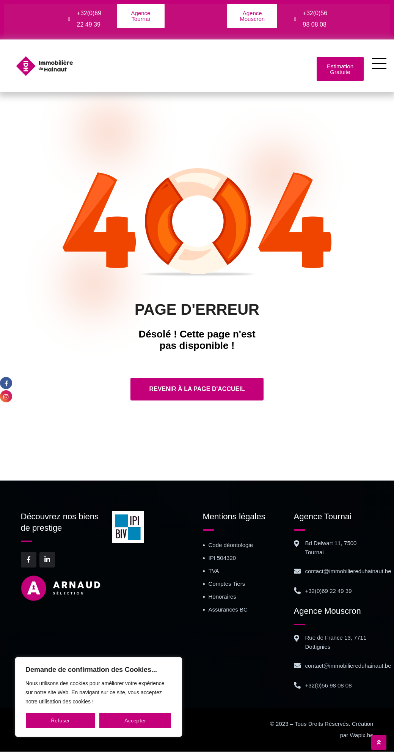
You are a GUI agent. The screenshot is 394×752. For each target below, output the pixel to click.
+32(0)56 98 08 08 (328, 686)
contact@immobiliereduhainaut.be (348, 571)
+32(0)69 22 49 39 (328, 591)
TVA (214, 571)
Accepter (135, 720)
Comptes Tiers (227, 584)
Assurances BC (228, 610)
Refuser (60, 720)
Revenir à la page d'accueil (197, 389)
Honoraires (222, 597)
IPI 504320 (222, 558)
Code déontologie (231, 545)
